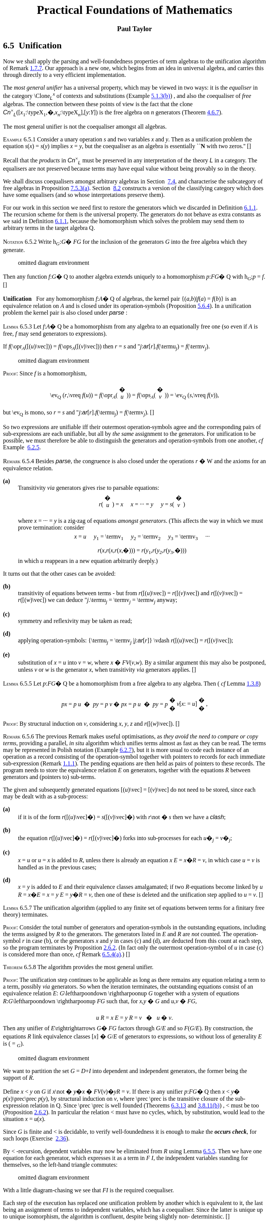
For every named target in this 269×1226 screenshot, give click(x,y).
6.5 (8, 45)
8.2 (117, 188)
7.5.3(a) (79, 188)
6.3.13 (178, 1105)
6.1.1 (250, 207)
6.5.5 (209, 1151)
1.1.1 (69, 763)
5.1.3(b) (160, 96)
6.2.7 (126, 750)
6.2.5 (33, 447)
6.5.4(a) (111, 954)
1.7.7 (36, 68)
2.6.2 (109, 947)
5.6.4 (203, 306)
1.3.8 (253, 683)
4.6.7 (213, 112)
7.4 (171, 181)
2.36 (60, 1138)
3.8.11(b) (209, 1105)
